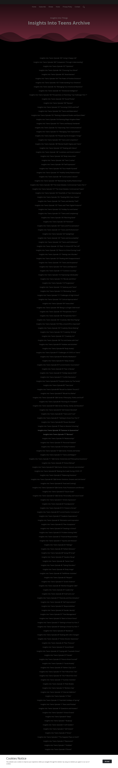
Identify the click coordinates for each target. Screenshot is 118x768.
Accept (107, 761)
